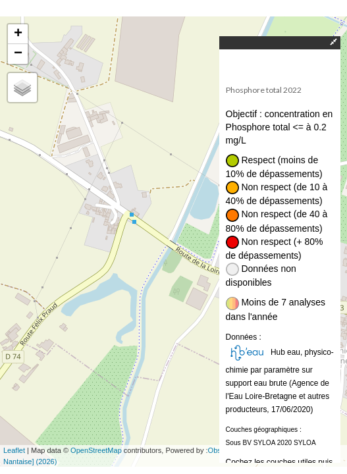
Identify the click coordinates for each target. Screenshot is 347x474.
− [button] (18, 54)
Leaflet (14, 450)
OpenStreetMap (96, 450)
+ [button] (18, 34)
